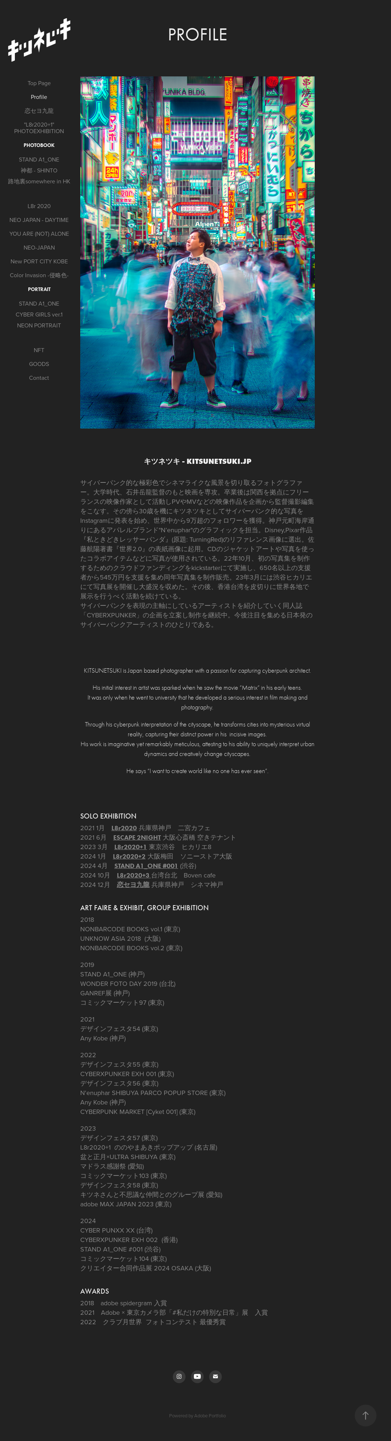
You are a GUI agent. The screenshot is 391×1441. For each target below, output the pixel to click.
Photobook (39, 145)
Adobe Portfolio (210, 1415)
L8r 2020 (39, 206)
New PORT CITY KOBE (39, 261)
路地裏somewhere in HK (39, 181)
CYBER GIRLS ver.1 (39, 314)
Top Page (39, 83)
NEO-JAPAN (39, 247)
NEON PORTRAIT (39, 325)
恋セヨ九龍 (39, 111)
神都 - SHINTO (39, 170)
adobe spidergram (126, 1302)
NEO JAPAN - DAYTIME (39, 220)
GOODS (39, 364)
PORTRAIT (39, 289)
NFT (39, 350)
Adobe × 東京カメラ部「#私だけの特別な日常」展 (174, 1312)
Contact (39, 378)
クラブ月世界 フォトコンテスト (150, 1321)
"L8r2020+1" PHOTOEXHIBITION (39, 127)
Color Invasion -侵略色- (39, 275)
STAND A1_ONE (39, 159)
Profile (39, 97)
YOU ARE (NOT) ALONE (39, 234)
